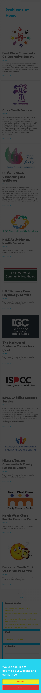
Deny (20, 688)
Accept (20, 682)
